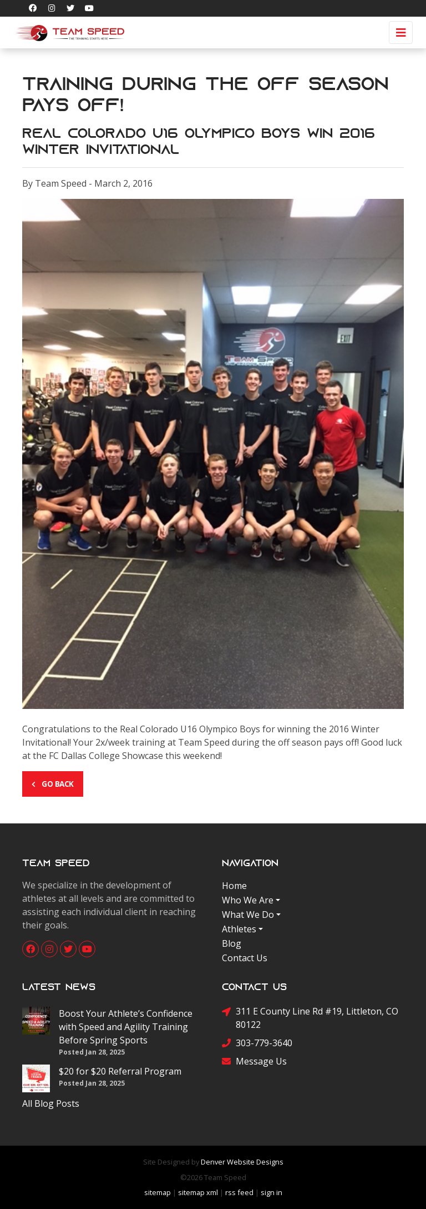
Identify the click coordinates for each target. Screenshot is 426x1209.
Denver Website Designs (242, 1162)
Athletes (239, 929)
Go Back (53, 783)
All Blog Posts (50, 1103)
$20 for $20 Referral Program (120, 1071)
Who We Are (247, 900)
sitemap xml (198, 1192)
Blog (231, 943)
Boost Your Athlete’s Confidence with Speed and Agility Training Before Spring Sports (125, 1026)
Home (234, 886)
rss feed (239, 1192)
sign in (271, 1192)
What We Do (248, 914)
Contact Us (244, 958)
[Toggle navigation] (401, 32)
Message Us (254, 1061)
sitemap (157, 1192)
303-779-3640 (257, 1043)
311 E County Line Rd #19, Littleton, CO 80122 (310, 1018)
